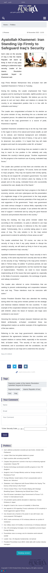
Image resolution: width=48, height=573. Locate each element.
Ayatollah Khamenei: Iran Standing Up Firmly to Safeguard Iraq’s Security (22, 44)
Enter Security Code (9, 428)
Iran (9, 393)
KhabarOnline (24, 9)
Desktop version (24, 553)
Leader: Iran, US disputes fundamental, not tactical (20, 539)
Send (5, 435)
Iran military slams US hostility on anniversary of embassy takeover (25, 525)
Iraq (15, 393)
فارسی (9, 2)
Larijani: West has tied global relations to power (19, 455)
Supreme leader (14, 389)
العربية (5, 2)
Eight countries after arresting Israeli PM (16, 458)
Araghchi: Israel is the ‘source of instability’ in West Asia (21, 505)
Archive (23, 2)
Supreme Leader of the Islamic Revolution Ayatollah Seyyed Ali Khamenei (23, 384)
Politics (12, 25)
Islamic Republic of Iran (31, 389)
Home (5, 25)
